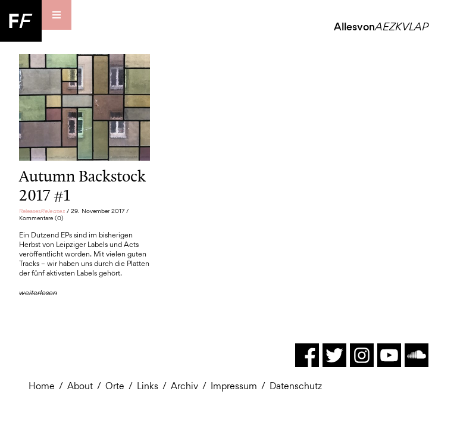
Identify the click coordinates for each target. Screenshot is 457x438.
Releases (42, 210)
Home (42, 386)
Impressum (234, 386)
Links (147, 386)
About (80, 386)
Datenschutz (296, 386)
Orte (114, 386)
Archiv (184, 386)
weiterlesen (38, 293)
